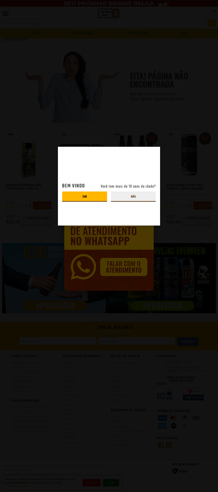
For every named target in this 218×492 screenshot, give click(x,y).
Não (133, 196)
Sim (84, 196)
